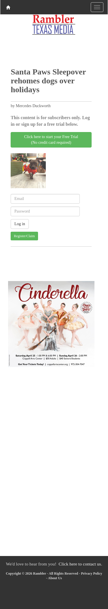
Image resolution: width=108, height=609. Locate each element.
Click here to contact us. (80, 563)
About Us (55, 578)
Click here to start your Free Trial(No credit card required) (51, 140)
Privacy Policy (91, 573)
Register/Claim (24, 236)
